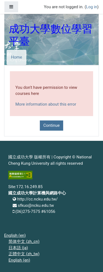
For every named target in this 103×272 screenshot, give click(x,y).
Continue (51, 125)
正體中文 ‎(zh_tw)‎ (24, 253)
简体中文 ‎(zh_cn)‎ (24, 241)
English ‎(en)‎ (15, 235)
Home (16, 57)
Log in (91, 6)
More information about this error (45, 104)
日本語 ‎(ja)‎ (18, 247)
